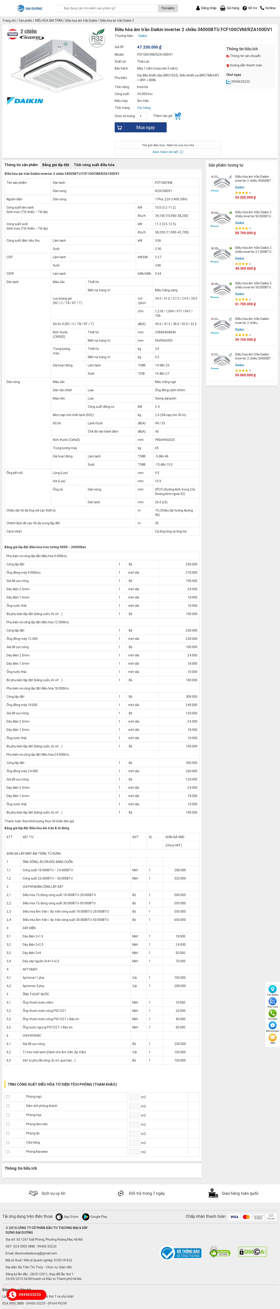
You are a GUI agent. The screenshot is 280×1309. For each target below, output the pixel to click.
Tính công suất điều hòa (94, 165)
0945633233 (238, 82)
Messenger (272, 1026)
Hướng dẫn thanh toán (244, 65)
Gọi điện (272, 1014)
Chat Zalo (272, 1002)
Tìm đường (272, 990)
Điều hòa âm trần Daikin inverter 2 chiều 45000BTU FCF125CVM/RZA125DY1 (254, 180)
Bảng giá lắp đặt (55, 165)
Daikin (239, 187)
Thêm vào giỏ (167, 116)
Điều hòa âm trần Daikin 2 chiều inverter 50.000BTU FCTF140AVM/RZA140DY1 (254, 287)
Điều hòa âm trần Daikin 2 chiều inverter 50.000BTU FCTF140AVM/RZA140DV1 (254, 216)
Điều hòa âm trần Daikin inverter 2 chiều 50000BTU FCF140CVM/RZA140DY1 (254, 358)
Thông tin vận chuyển (243, 56)
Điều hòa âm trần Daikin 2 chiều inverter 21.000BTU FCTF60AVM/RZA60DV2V (253, 251)
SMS (273, 1039)
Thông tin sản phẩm (21, 165)
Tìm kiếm (167, 8)
